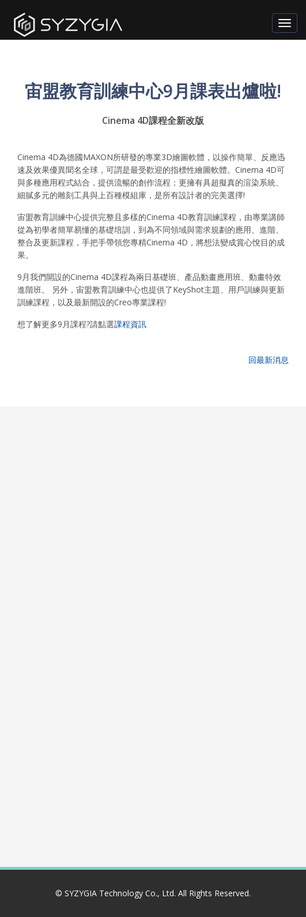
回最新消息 (268, 359)
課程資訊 (130, 324)
